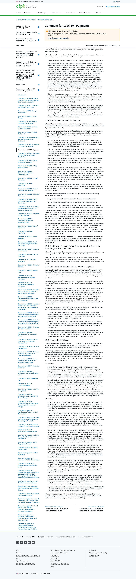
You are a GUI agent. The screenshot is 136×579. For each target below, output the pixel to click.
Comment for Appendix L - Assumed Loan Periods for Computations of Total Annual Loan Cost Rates (27, 517)
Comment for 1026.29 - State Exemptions (27, 261)
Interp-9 (54, 507)
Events (50, 537)
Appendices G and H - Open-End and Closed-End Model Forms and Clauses (28, 488)
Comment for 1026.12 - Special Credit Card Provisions (27, 161)
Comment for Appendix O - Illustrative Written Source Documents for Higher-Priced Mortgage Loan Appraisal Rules (27, 526)
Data (17, 558)
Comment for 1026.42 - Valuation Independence (28, 347)
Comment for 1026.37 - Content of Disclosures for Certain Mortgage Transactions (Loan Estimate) (28, 314)
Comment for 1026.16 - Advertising (25, 184)
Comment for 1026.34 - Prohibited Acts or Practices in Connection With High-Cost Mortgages (28, 291)
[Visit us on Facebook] (17, 542)
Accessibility (54, 558)
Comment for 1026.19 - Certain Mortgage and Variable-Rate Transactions (27, 201)
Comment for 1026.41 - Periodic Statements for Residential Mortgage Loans (28, 341)
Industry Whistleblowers (65, 537)
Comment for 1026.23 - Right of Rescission (28, 227)
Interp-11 (95, 507)
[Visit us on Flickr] (33, 542)
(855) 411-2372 (116, 1)
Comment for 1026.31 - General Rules (28, 271)
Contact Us (31, 537)
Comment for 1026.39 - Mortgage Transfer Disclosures (28, 328)
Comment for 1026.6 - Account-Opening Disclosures (27, 128)
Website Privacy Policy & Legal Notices (28, 556)
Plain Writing (55, 556)
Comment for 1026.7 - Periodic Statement (27, 133)
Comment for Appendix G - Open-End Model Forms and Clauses (28, 482)
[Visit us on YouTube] (29, 542)
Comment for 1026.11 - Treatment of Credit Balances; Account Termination (28, 155)
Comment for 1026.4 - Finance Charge (27, 117)
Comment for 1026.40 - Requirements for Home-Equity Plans (27, 334)
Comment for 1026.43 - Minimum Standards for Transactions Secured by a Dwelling (28, 353)
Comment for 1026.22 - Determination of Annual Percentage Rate (25, 221)
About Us (20, 537)
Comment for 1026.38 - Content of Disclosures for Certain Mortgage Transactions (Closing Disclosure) (28, 322)
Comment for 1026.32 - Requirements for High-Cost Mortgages (26, 277)
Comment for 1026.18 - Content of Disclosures (28, 195)
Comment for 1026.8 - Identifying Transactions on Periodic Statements (28, 139)
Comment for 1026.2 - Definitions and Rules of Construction (28, 106)
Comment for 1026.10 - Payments (28, 150)
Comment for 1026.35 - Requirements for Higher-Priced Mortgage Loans (28, 299)
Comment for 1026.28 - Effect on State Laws (28, 255)
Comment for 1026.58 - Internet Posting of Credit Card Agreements (28, 425)
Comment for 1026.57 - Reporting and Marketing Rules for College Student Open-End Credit (28, 419)
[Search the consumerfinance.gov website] (100, 6)
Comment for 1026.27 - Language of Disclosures (28, 250)
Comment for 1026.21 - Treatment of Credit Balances (28, 215)
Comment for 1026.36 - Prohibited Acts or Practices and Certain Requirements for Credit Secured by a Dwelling (28, 306)
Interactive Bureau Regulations (26, 19)
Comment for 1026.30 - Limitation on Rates (28, 266)
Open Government (22, 561)
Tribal (52, 566)
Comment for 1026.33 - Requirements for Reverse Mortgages (26, 284)
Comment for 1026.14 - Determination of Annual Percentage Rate (25, 173)
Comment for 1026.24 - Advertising (25, 232)
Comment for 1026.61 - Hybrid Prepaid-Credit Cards (27, 443)
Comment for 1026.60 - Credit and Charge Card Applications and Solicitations (28, 437)
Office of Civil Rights (57, 561)
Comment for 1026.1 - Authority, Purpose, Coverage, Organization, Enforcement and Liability (28, 100)
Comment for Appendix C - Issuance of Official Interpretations (29, 459)
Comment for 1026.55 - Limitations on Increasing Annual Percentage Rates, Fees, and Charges (28, 404)
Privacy (18, 553)
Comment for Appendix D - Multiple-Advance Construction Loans (27, 465)
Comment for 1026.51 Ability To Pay (28, 379)
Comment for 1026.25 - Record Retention (27, 238)
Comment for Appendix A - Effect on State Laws (28, 448)
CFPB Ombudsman (85, 537)
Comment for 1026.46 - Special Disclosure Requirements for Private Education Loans (27, 361)
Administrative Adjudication (59, 553)
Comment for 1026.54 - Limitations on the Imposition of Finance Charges (28, 396)
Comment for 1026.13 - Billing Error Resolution (27, 167)
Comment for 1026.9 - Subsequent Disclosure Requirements (28, 145)
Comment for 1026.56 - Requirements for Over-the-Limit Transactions (28, 412)
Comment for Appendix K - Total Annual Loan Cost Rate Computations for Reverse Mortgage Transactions (28, 508)
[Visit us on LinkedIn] (25, 542)
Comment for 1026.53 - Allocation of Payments (28, 390)
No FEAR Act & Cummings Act (60, 564)
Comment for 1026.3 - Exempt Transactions (27, 112)
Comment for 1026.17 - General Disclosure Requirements (28, 190)
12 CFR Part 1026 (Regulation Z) (45, 19)
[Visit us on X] (21, 542)
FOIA (17, 550)
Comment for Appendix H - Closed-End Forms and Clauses (28, 494)
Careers (41, 537)
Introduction (22, 95)
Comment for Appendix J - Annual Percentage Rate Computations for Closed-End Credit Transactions (29, 501)
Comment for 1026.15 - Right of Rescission (28, 179)
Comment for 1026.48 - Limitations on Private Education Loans (28, 373)
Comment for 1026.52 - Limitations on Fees (25, 385)
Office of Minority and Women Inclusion (63, 550)
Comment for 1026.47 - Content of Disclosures (28, 367)
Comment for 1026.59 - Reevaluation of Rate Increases (27, 431)
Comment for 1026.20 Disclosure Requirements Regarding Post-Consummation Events (28, 208)
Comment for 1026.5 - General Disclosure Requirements (27, 122)
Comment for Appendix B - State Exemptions (28, 454)
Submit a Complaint (113, 6)
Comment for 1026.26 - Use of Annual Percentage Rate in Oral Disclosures (27, 244)
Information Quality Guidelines (25, 564)
